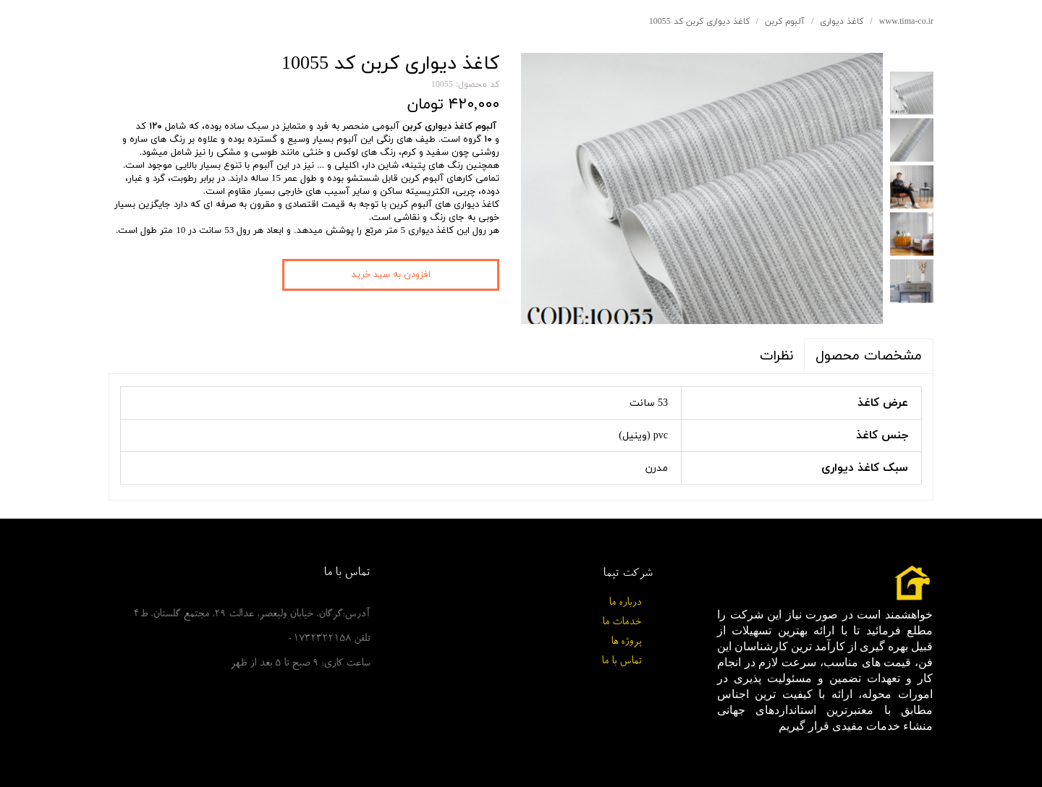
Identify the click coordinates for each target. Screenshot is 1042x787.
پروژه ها (626, 642)
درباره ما (625, 603)
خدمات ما (621, 622)
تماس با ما (621, 661)
